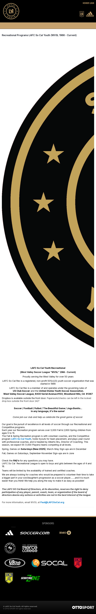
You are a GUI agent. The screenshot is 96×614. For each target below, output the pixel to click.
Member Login (88, 3)
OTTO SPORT (10, 609)
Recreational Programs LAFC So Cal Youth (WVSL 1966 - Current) (39, 35)
